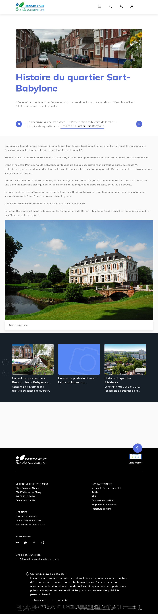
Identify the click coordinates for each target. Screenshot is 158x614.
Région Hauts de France (104, 504)
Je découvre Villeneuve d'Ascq (46, 122)
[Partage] (139, 124)
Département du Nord (103, 500)
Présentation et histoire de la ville (92, 122)
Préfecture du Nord (101, 508)
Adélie (95, 492)
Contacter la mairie (25, 500)
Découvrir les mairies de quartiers (39, 559)
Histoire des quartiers (41, 126)
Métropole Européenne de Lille (107, 488)
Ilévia (94, 496)
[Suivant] (5, 362)
